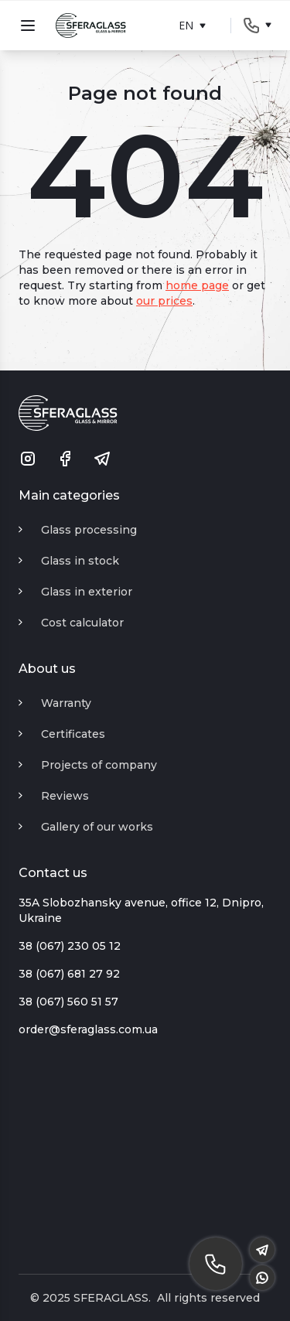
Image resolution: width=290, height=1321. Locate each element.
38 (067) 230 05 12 (70, 946)
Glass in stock (80, 561)
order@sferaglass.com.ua (88, 1029)
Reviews (65, 796)
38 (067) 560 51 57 (68, 1002)
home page (197, 285)
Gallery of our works (97, 827)
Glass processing (89, 530)
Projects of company (99, 765)
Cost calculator (82, 623)
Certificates (73, 734)
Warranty (66, 703)
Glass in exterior (86, 592)
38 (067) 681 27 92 (69, 974)
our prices (164, 301)
